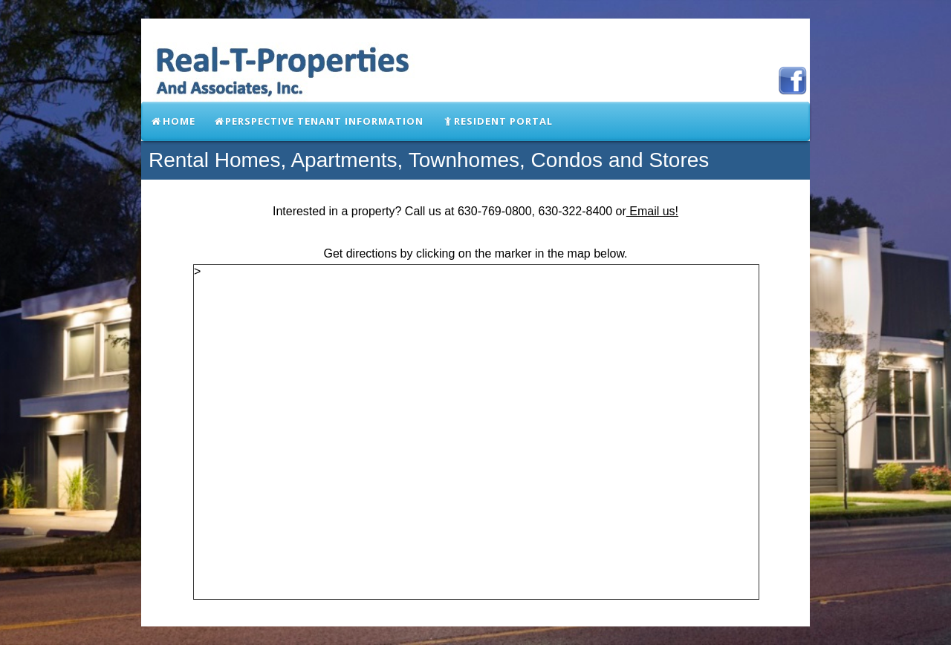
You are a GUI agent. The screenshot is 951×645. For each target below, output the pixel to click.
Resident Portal (497, 121)
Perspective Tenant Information (318, 121)
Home (172, 121)
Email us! (652, 211)
